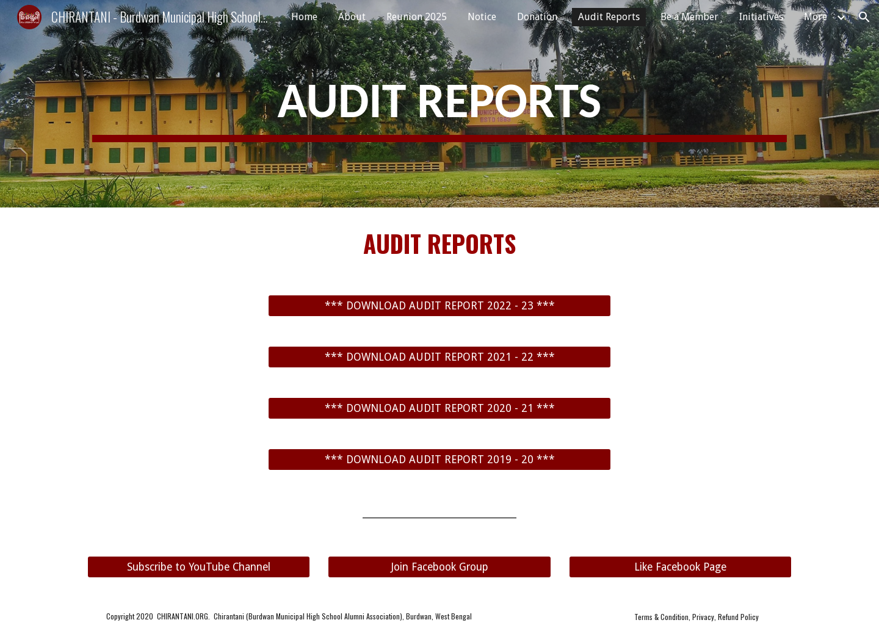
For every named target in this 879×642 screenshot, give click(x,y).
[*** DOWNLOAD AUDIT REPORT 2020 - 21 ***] (439, 408)
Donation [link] (537, 17)
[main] (439, 104)
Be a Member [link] (689, 17)
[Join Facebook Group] (439, 566)
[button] (864, 17)
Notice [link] (482, 17)
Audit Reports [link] (609, 17)
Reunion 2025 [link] (416, 17)
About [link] (352, 17)
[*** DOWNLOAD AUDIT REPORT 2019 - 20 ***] (439, 459)
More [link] (815, 17)
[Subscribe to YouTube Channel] (198, 566)
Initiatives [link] (761, 17)
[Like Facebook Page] (680, 566)
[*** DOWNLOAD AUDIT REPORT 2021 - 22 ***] (439, 357)
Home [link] (304, 17)
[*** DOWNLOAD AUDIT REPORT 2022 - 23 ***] (439, 306)
